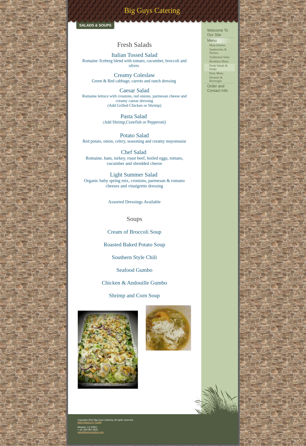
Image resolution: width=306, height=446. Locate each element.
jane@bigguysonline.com (91, 432)
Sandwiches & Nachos (218, 51)
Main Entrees (217, 45)
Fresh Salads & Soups (218, 67)
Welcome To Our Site (217, 32)
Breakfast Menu (218, 61)
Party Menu (216, 73)
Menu (212, 40)
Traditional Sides (219, 57)
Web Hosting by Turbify (90, 422)
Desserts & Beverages (215, 79)
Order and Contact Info (217, 88)
